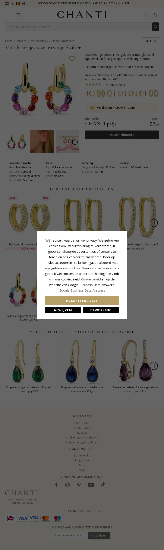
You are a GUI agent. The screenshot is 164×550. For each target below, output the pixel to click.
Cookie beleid (91, 279)
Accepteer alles (82, 300)
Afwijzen (63, 310)
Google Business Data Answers (82, 290)
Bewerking (101, 310)
